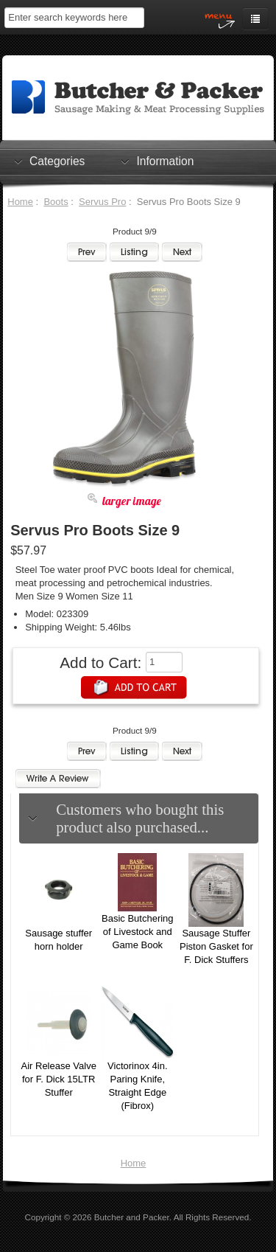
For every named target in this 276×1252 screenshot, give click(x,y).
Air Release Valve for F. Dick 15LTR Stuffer (58, 1079)
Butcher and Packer (131, 1217)
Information (165, 160)
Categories (57, 160)
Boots (55, 201)
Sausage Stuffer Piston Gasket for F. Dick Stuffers (216, 946)
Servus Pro (102, 201)
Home (20, 201)
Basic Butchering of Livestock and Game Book (138, 931)
